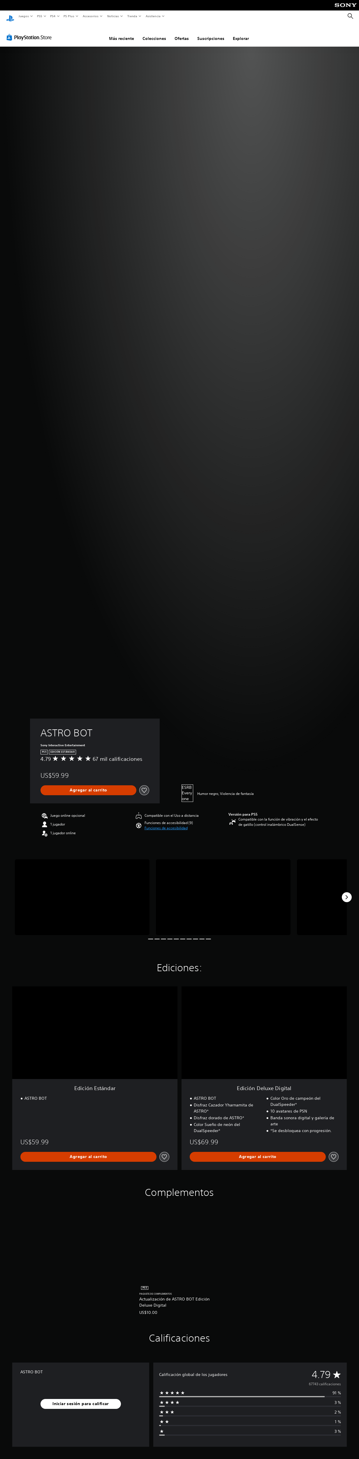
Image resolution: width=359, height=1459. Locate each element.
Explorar (241, 33)
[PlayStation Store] (30, 31)
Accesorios (90, 16)
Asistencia (153, 16)
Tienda (132, 16)
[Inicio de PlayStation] (10, 16)
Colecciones (154, 33)
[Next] (347, 892)
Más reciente (121, 33)
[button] (166, 822)
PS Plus (69, 16)
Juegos (23, 16)
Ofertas (182, 33)
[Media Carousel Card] (82, 892)
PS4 (53, 16)
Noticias (113, 16)
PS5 (40, 16)
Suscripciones (210, 33)
